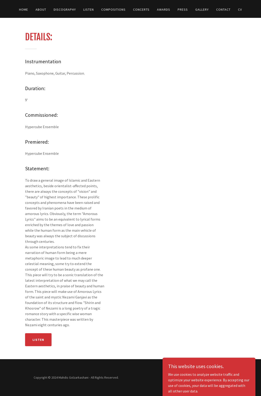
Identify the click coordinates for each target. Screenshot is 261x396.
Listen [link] (88, 9)
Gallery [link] (202, 9)
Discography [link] (65, 9)
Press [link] (183, 9)
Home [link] (23, 9)
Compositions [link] (113, 9)
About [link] (41, 9)
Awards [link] (163, 9)
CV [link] (240, 9)
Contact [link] (223, 9)
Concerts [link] (141, 9)
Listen (38, 340)
